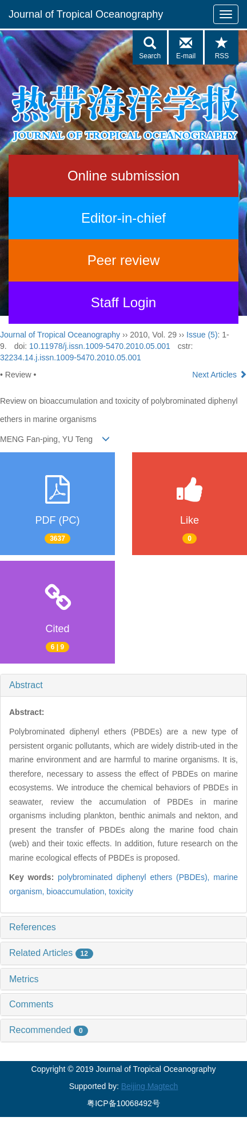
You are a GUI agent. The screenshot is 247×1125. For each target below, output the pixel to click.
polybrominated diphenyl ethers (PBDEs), (135, 877)
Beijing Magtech (149, 1086)
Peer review (123, 260)
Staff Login (123, 302)
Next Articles (219, 374)
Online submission (123, 175)
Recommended (48, 1030)
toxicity (121, 891)
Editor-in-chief (123, 218)
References (32, 927)
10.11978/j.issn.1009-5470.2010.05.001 (99, 346)
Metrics (24, 979)
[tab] (123, 685)
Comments (31, 1004)
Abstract (26, 685)
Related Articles (51, 953)
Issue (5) (201, 334)
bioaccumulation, (77, 891)
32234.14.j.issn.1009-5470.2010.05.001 (70, 357)
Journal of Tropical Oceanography (86, 14)
